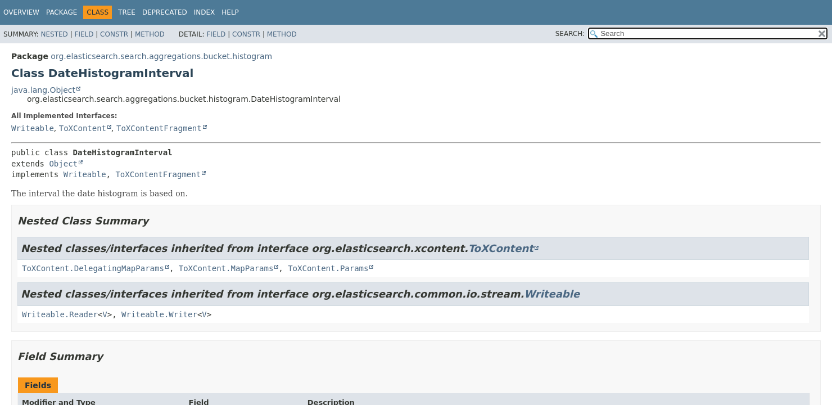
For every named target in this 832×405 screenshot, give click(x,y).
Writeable (32, 128)
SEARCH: (570, 34)
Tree (126, 12)
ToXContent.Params (328, 268)
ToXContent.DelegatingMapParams (93, 268)
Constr (114, 34)
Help (230, 12)
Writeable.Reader (60, 314)
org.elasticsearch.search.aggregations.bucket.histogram (161, 56)
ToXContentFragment (159, 128)
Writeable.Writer (159, 314)
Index (204, 12)
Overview (21, 12)
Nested (53, 34)
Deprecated (164, 12)
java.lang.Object (43, 90)
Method (150, 34)
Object (63, 163)
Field (83, 34)
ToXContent (82, 128)
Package (61, 12)
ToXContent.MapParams (226, 268)
